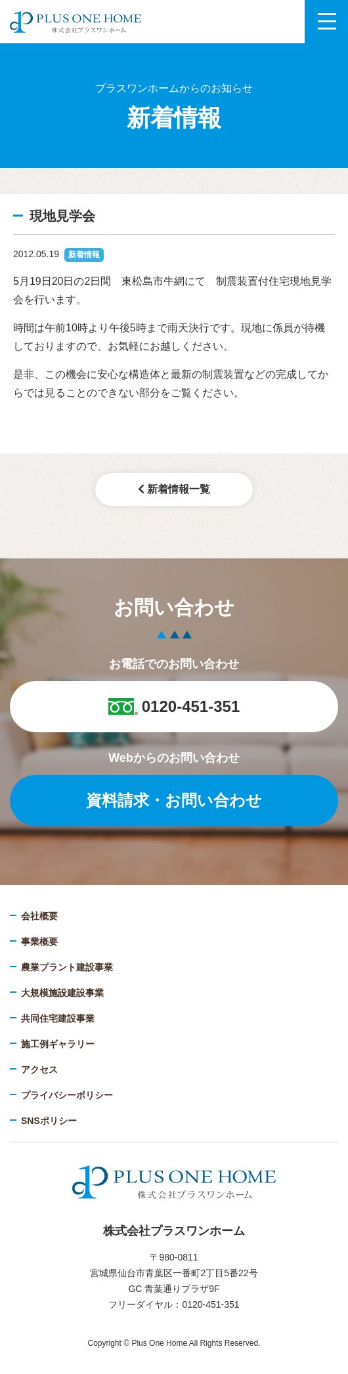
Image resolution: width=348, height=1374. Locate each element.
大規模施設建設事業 (62, 993)
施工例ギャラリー (58, 1044)
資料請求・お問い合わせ (174, 800)
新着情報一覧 (174, 489)
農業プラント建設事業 (67, 967)
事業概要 (39, 941)
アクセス (39, 1069)
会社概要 (39, 916)
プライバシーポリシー (67, 1095)
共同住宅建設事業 (58, 1018)
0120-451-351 (174, 706)
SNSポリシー (49, 1120)
